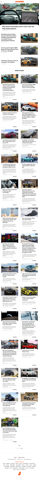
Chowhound (8, 463)
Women (18, 469)
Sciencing (29, 466)
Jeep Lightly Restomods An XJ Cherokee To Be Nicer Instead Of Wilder (29, 404)
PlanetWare (24, 466)
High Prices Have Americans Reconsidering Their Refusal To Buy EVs (29, 275)
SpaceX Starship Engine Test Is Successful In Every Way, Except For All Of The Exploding (10, 220)
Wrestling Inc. (23, 469)
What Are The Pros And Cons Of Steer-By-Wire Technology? (10, 191)
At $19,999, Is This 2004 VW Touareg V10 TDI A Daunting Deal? (29, 380)
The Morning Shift (5, 340)
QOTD (23, 340)
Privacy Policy (21, 457)
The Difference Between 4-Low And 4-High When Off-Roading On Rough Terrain (9, 166)
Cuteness (13, 463)
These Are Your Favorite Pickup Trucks (28, 351)
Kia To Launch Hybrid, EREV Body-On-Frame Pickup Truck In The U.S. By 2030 (9, 49)
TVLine (14, 469)
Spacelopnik (4, 208)
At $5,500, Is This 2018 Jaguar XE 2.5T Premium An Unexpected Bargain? (29, 141)
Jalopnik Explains (5, 154)
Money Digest (6, 466)
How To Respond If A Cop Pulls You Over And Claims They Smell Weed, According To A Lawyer (10, 430)
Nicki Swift (12, 466)
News (3, 287)
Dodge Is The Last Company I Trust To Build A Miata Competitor (29, 299)
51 (17, 340)
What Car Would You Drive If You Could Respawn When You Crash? (10, 380)
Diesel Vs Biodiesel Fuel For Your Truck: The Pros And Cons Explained (9, 404)
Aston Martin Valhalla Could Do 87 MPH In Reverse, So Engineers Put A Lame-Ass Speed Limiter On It (10, 299)
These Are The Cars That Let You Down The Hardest (9, 61)
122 (17, 130)
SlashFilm (34, 466)
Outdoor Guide (18, 466)
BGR (4, 463)
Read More (15, 99)
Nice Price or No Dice (25, 368)
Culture (4, 418)
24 (17, 179)
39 (17, 368)
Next (21, 448)
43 (17, 208)
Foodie (21, 463)
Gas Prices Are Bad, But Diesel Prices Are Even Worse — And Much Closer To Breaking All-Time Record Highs (10, 246)
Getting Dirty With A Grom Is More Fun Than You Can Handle (9, 275)
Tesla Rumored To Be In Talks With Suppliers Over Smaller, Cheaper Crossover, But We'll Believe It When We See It (29, 115)
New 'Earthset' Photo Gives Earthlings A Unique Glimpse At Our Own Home (10, 323)
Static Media (13, 459)
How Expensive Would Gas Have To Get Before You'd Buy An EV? (9, 141)
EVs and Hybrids (24, 154)
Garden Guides (32, 463)
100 (36, 368)
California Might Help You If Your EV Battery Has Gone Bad (29, 166)
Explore (17, 463)
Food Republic (25, 463)
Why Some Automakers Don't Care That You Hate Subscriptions (18, 28)
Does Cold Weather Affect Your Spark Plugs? (28, 219)
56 (17, 418)
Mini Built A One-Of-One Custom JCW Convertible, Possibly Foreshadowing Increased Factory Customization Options (8, 37)
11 (17, 287)
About (15, 457)
